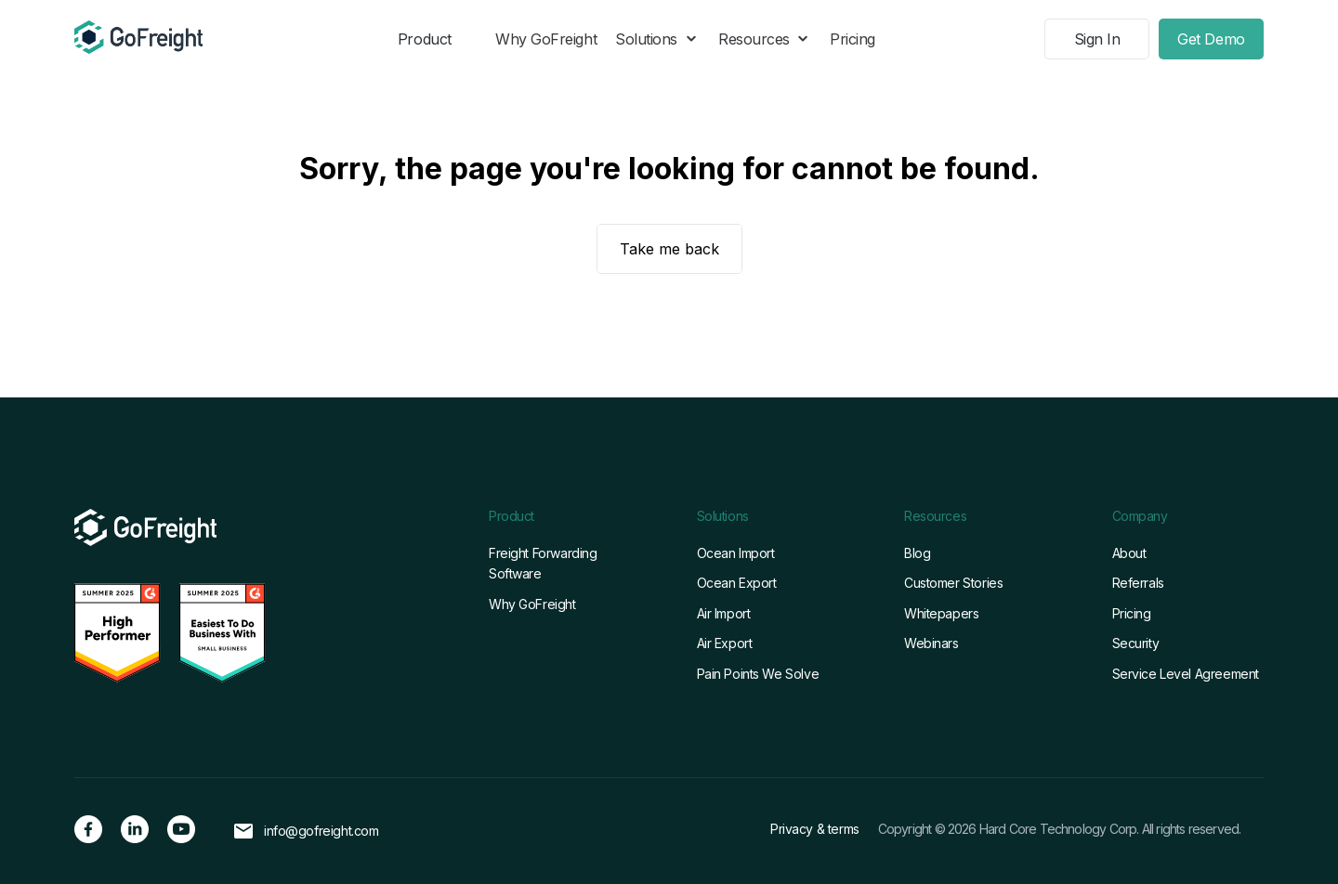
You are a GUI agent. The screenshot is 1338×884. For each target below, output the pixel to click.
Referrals (1138, 583)
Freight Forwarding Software (543, 563)
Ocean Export (737, 583)
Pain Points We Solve (758, 674)
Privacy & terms (814, 829)
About (1129, 553)
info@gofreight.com (321, 831)
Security (1136, 643)
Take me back (669, 249)
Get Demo (1210, 39)
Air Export (725, 643)
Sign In (1097, 39)
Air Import (724, 613)
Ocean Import (736, 553)
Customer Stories (953, 583)
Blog (917, 553)
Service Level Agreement (1185, 674)
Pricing (852, 39)
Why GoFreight (546, 39)
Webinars (931, 643)
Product (425, 39)
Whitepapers (941, 613)
